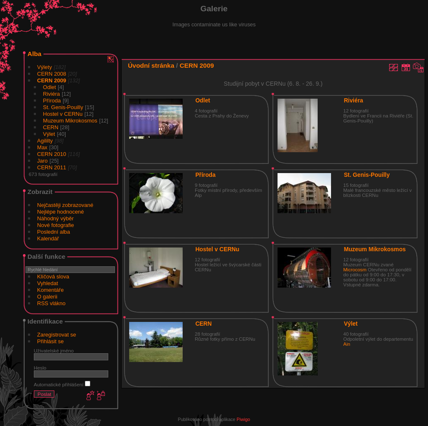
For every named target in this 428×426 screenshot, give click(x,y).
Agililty (45, 141)
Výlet (49, 134)
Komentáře (50, 290)
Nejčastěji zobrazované (65, 205)
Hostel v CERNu (63, 114)
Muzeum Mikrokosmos (70, 120)
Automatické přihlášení (62, 384)
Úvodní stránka (151, 65)
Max (42, 147)
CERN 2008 (51, 74)
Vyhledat (47, 283)
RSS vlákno (51, 303)
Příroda (52, 100)
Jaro (42, 161)
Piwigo (243, 419)
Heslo (40, 367)
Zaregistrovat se (56, 335)
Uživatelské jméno (54, 350)
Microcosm (355, 269)
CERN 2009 (51, 80)
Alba (34, 53)
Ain (346, 344)
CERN (51, 127)
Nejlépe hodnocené (60, 212)
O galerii (47, 296)
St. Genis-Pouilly (63, 107)
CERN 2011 (51, 167)
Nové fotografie (55, 225)
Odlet (49, 87)
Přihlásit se (50, 341)
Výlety (44, 67)
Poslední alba (53, 232)
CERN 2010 (51, 154)
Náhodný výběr (55, 218)
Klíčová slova (53, 276)
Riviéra (51, 94)
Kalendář (48, 238)
